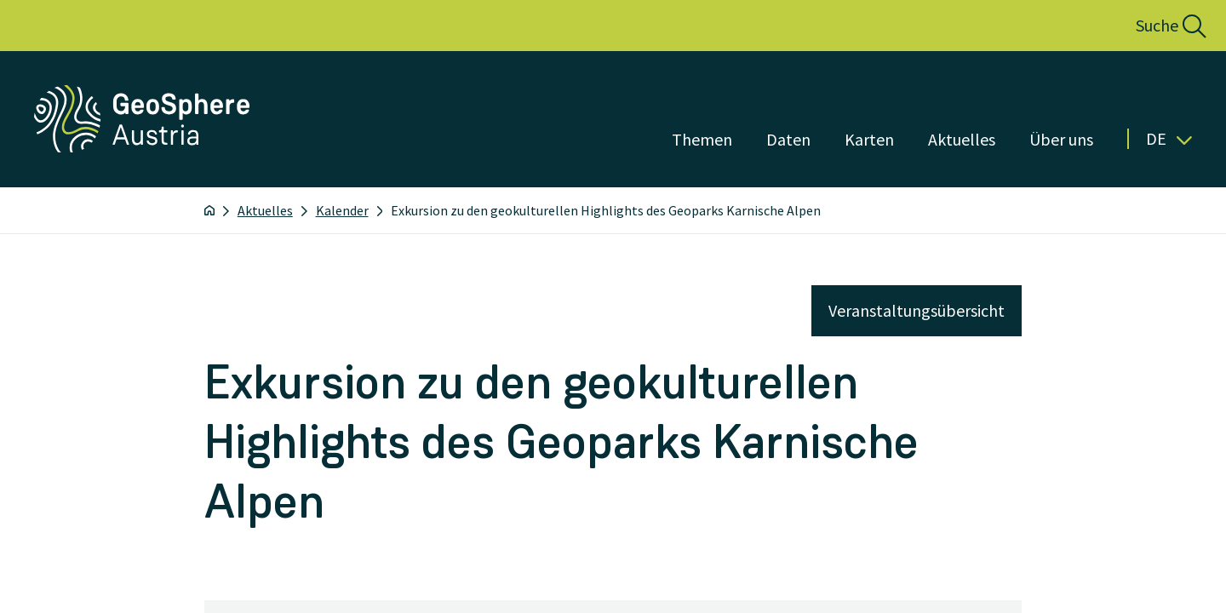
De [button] (1169, 139)
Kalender (342, 210)
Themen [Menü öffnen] (702, 139)
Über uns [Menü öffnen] (1061, 139)
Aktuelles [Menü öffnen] (961, 139)
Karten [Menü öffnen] (869, 139)
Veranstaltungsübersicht (916, 310)
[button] (1152, 25)
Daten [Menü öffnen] (788, 139)
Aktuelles (265, 210)
